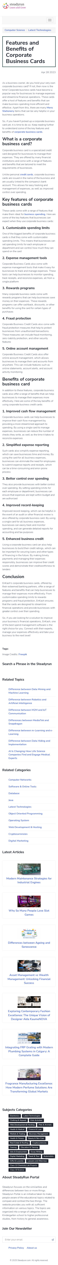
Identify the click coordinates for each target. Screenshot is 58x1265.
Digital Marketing (18, 841)
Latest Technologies (39, 30)
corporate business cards (28, 132)
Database (14, 793)
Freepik (23, 654)
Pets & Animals (45, 1125)
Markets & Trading (17, 1134)
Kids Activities (36, 1120)
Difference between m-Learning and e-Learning (31, 732)
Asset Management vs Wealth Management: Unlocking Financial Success (29, 979)
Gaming (13, 1147)
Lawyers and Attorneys (37, 1161)
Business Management (38, 1134)
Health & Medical (17, 1129)
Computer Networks (20, 779)
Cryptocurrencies (18, 834)
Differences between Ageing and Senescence (29, 945)
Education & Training (29, 1147)
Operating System (19, 820)
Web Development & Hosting (25, 827)
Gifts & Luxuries (17, 1161)
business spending (34, 214)
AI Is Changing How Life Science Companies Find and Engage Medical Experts (29, 755)
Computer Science (15, 30)
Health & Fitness (17, 1138)
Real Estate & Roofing (19, 1143)
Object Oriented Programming (26, 813)
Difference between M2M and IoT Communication (28, 711)
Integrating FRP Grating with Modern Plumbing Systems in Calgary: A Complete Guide (29, 1051)
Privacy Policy (16, 1248)
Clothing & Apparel (18, 1120)
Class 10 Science (17, 1170)
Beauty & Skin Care (36, 1138)
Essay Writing (36, 1152)
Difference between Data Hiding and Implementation (29, 742)
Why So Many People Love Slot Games (29, 913)
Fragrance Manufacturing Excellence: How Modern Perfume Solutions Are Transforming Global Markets (29, 1087)
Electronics (14, 1116)
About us (32, 1248)
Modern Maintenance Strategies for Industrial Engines (29, 880)
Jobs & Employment (18, 1152)
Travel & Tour (33, 1156)
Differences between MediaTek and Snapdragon (29, 722)
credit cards (26, 174)
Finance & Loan (35, 1129)
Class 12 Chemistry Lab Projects (23, 1165)
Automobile (49, 1156)
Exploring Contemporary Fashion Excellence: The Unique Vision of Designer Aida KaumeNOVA (29, 1015)
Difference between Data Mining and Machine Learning (29, 691)
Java (11, 800)
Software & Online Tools (22, 786)
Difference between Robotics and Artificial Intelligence (27, 701)
